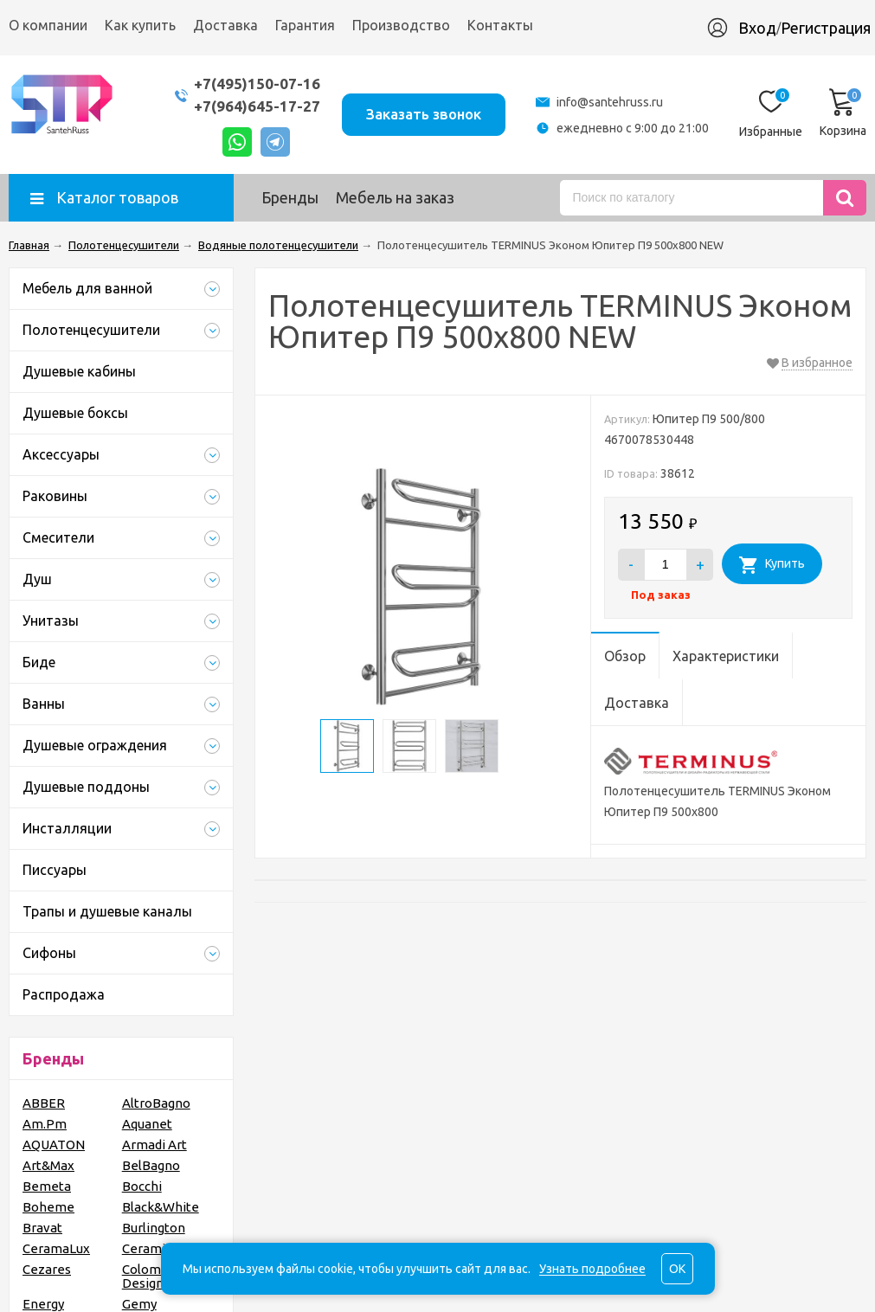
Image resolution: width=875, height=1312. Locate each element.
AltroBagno (156, 1103)
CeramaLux (56, 1248)
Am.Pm (45, 1123)
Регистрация (826, 27)
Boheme (48, 1206)
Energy (43, 1303)
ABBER (44, 1103)
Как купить (140, 25)
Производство (401, 25)
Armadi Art (154, 1144)
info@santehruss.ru (610, 102)
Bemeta (47, 1186)
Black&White (160, 1206)
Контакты (500, 25)
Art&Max (48, 1165)
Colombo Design (149, 1276)
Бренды (289, 197)
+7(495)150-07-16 (257, 83)
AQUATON (54, 1144)
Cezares (47, 1269)
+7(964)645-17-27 (257, 106)
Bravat (42, 1227)
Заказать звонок (423, 114)
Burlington (153, 1227)
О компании (48, 25)
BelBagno (151, 1165)
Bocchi (142, 1186)
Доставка (225, 25)
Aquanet (147, 1123)
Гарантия (305, 25)
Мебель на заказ (395, 197)
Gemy (139, 1303)
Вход (757, 27)
